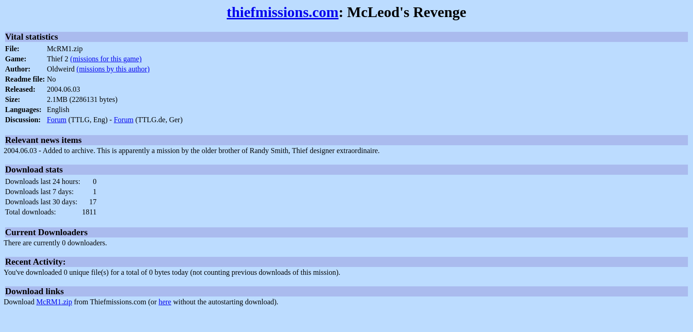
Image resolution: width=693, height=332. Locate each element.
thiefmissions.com (283, 12)
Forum (57, 120)
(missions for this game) (105, 59)
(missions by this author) (113, 69)
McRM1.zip (54, 302)
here (165, 302)
